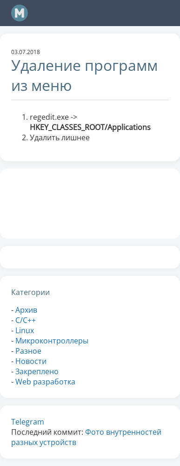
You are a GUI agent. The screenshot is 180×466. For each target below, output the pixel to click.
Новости (31, 361)
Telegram (27, 422)
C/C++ (25, 320)
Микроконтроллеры (51, 341)
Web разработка (45, 382)
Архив (26, 310)
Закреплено (37, 371)
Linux (24, 330)
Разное (28, 351)
